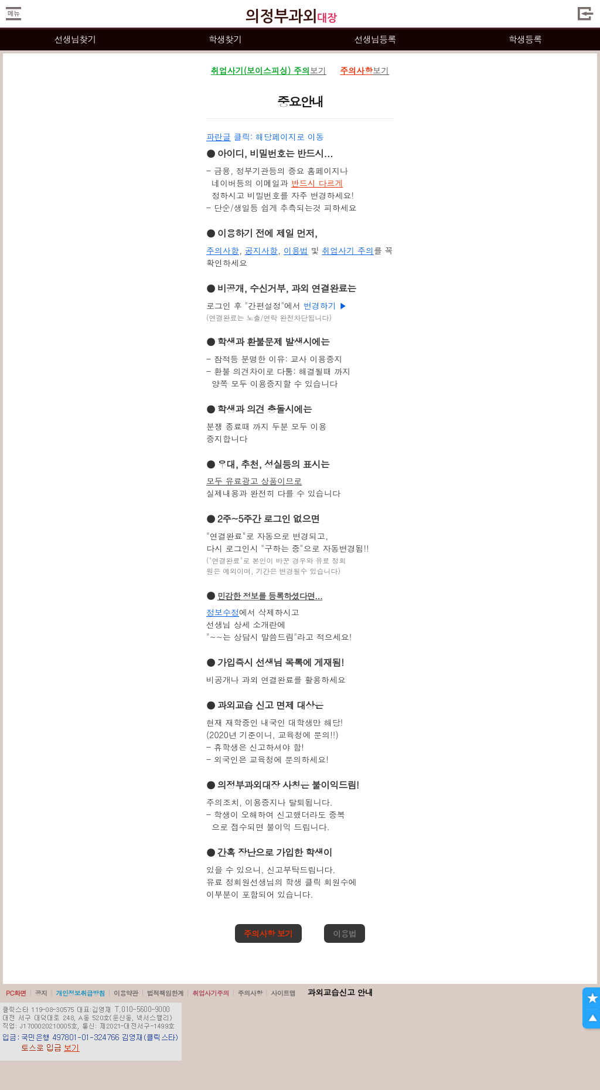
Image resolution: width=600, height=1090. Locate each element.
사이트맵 (283, 993)
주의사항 (222, 250)
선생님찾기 (75, 39)
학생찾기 (225, 39)
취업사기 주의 (348, 250)
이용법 (296, 250)
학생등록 (525, 39)
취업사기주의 (210, 993)
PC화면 (16, 993)
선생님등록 (375, 39)
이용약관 (126, 993)
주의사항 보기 (268, 933)
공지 (41, 993)
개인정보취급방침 (80, 993)
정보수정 (222, 612)
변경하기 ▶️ (325, 305)
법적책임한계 (165, 993)
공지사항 (261, 250)
